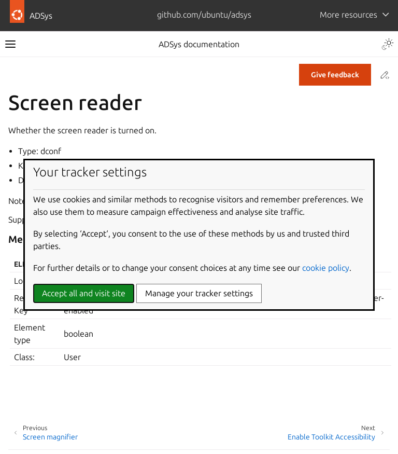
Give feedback (335, 75)
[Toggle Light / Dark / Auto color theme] (387, 44)
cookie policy (325, 267)
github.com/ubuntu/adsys (204, 14)
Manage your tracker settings (199, 293)
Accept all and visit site (83, 293)
